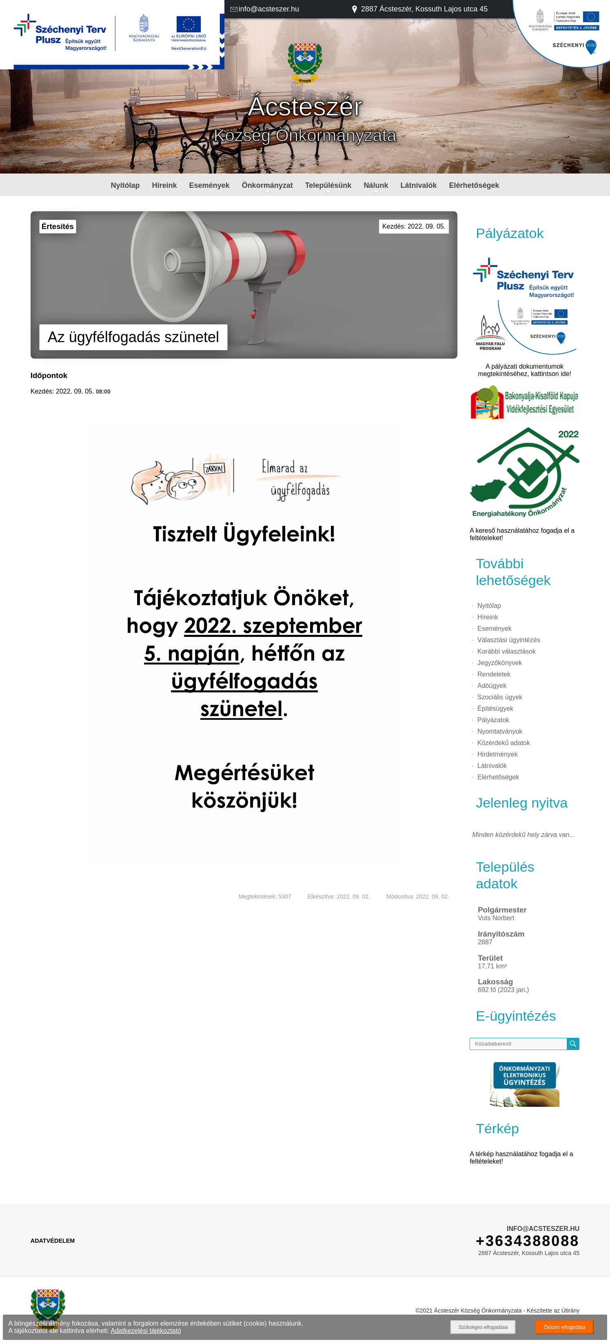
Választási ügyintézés (508, 639)
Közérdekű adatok (503, 742)
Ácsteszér (305, 106)
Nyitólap (125, 185)
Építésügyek (495, 708)
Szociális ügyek (499, 697)
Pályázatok (493, 720)
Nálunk (376, 185)
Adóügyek (491, 685)
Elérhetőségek (474, 185)
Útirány (570, 1310)
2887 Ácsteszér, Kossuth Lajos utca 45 (419, 9)
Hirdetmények (497, 754)
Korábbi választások (506, 651)
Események (209, 185)
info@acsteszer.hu (264, 9)
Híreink (164, 185)
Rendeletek (493, 674)
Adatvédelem (53, 1240)
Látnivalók (418, 185)
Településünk (328, 185)
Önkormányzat (267, 185)
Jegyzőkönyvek (499, 662)
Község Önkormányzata (304, 135)
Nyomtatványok (499, 731)
